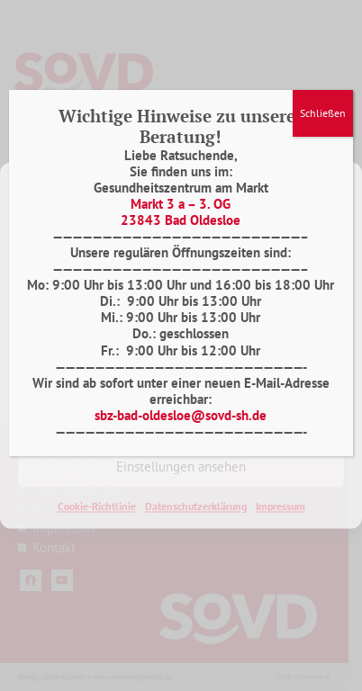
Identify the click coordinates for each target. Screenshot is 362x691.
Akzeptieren (181, 367)
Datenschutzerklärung (196, 506)
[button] (335, 184)
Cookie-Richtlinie (97, 506)
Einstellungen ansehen (181, 466)
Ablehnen (181, 417)
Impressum (280, 506)
